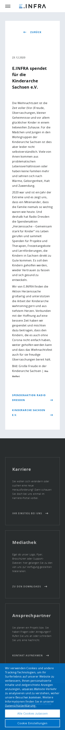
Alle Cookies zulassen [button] (32, 713)
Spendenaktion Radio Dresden (29, 398)
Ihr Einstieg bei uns (27, 514)
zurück (36, 32)
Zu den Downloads (26, 587)
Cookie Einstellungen (32, 723)
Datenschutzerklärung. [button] (20, 706)
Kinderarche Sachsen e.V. (28, 413)
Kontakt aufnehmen (27, 656)
